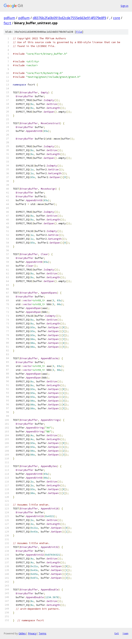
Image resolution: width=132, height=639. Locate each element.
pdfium (9, 18)
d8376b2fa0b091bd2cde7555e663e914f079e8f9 (69, 18)
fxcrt (7, 23)
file (79, 31)
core (116, 18)
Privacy (32, 633)
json (125, 633)
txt (116, 633)
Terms (42, 633)
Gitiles (22, 633)
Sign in (124, 6)
